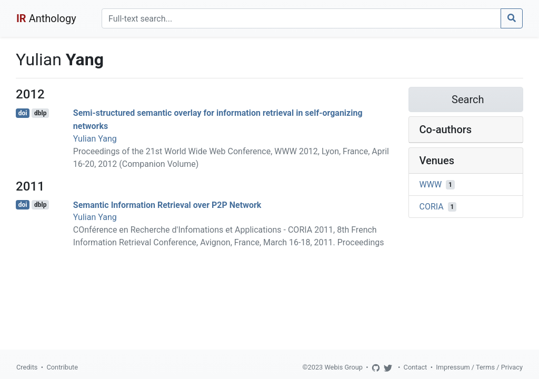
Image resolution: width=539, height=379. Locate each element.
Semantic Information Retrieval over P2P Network (167, 205)
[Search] (301, 18)
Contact (415, 367)
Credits (26, 367)
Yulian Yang (95, 139)
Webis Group (343, 367)
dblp (40, 113)
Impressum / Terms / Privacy (479, 367)
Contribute (62, 367)
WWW (431, 184)
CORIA (432, 207)
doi (22, 113)
